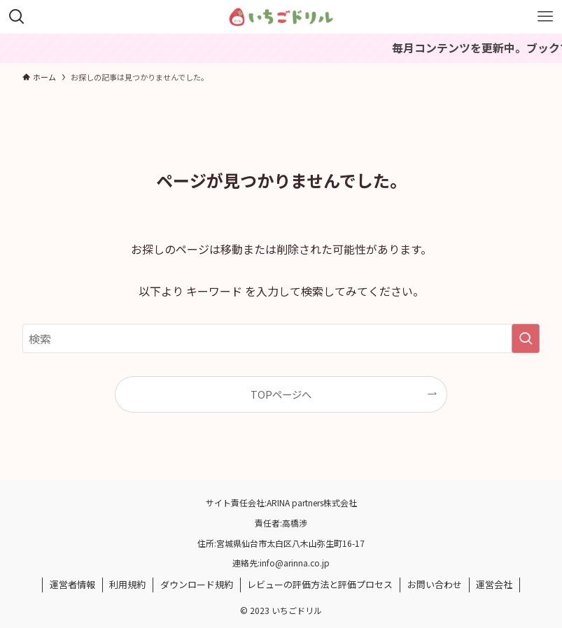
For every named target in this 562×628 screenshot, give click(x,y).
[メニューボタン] (545, 17)
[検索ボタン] (17, 17)
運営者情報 (72, 584)
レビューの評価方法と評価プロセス (320, 584)
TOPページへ (281, 394)
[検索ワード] (281, 338)
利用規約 (127, 584)
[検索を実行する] (526, 338)
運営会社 (494, 584)
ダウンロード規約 (196, 584)
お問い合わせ (434, 584)
